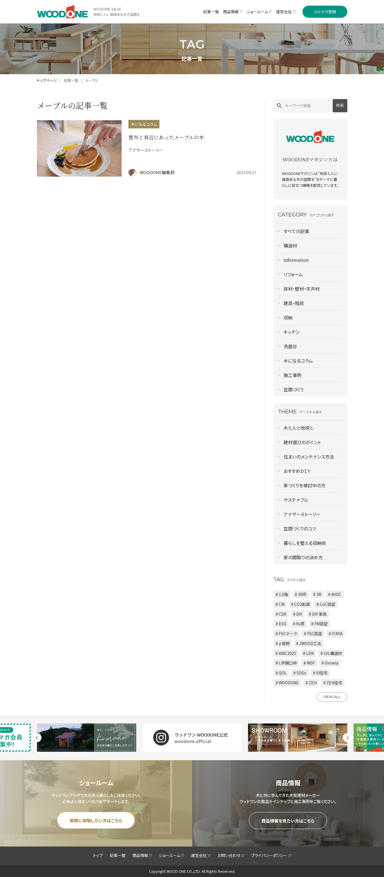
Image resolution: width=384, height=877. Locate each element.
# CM (280, 604)
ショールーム (171, 855)
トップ (98, 855)
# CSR (281, 614)
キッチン (292, 331)
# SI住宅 (320, 673)
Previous (36, 737)
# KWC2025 (286, 653)
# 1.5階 (282, 594)
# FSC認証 (313, 633)
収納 (288, 317)
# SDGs (299, 673)
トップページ (47, 80)
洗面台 (290, 346)
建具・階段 (294, 303)
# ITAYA (336, 633)
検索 (340, 105)
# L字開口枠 (286, 663)
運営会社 (201, 855)
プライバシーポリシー (271, 855)
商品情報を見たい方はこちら (288, 821)
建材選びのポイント (302, 442)
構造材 (290, 245)
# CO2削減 (300, 604)
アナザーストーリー (302, 514)
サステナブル (296, 499)
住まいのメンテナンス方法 (309, 456)
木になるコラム (298, 360)
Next (347, 737)
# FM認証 (319, 623)
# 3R (317, 594)
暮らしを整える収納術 (305, 543)
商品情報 (142, 855)
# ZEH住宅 (332, 682)
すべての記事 (296, 231)
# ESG (281, 623)
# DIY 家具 (318, 614)
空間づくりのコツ (300, 528)
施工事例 (293, 375)
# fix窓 (298, 623)
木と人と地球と (298, 427)
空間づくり (294, 389)
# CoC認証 (326, 604)
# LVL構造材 (331, 653)
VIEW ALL (331, 696)
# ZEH (311, 682)
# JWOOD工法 (308, 643)
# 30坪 (300, 594)
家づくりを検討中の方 (305, 485)
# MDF (309, 663)
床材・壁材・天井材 (302, 288)
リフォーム (293, 274)
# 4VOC (334, 594)
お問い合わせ (231, 855)
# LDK (308, 653)
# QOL (281, 673)
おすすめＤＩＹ (297, 471)
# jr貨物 (282, 643)
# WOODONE (287, 682)
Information (296, 259)
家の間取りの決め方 (303, 557)
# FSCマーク (286, 633)
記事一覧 (71, 80)
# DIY (297, 614)
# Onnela (330, 663)
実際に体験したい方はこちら (96, 820)
